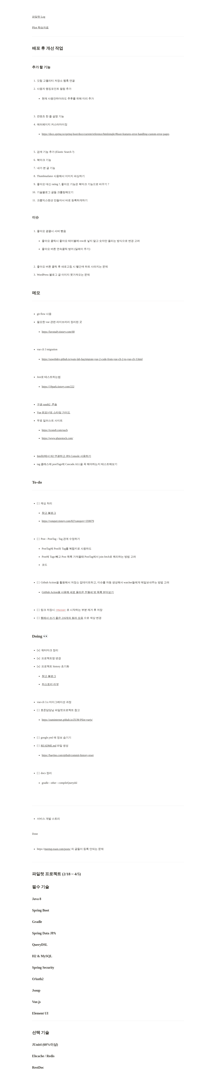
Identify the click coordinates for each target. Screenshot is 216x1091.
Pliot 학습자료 (40, 27)
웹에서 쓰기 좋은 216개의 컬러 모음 (62, 618)
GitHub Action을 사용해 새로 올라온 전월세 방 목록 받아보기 (78, 592)
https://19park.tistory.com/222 (58, 386)
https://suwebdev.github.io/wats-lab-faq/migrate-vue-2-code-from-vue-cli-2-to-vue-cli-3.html (92, 359)
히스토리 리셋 (50, 684)
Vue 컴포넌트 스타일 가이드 (53, 412)
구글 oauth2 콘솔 (47, 404)
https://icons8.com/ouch (55, 430)
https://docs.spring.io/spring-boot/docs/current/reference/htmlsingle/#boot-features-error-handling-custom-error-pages (105, 134)
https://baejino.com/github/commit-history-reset (68, 755)
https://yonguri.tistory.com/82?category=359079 (68, 521)
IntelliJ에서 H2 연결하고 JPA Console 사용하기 (64, 456)
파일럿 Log (38, 16)
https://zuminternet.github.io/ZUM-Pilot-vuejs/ (67, 719)
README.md (48, 745)
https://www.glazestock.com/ (57, 438)
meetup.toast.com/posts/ (57, 849)
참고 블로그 (49, 513)
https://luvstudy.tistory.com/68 (58, 331)
